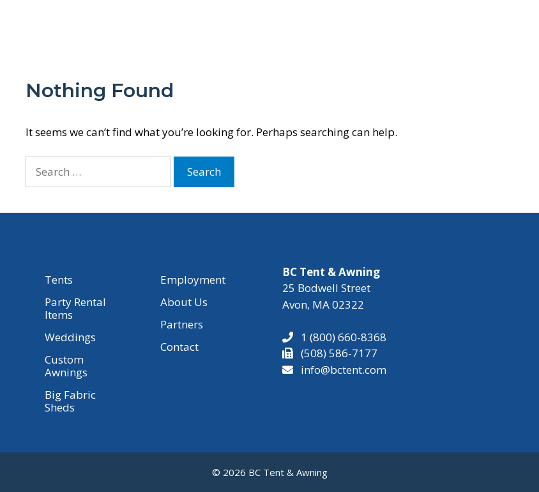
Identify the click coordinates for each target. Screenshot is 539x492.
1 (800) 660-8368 (339, 337)
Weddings (70, 337)
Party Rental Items (75, 308)
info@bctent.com (343, 369)
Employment (192, 279)
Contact (179, 346)
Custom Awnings (66, 366)
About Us (184, 302)
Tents (59, 279)
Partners (181, 324)
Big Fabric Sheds (70, 401)
